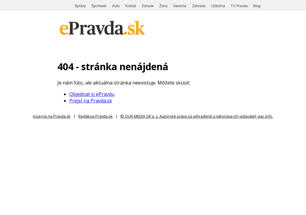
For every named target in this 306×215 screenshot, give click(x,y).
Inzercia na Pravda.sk (52, 116)
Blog (257, 6)
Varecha (179, 6)
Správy (79, 6)
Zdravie (148, 6)
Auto (116, 6)
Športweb (99, 6)
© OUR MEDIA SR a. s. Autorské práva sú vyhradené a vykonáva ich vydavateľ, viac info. (196, 116)
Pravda (57, 4)
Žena (163, 6)
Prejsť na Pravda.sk (90, 100)
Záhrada (198, 6)
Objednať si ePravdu (91, 94)
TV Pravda (239, 6)
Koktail (130, 6)
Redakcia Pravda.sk (95, 116)
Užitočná (218, 6)
